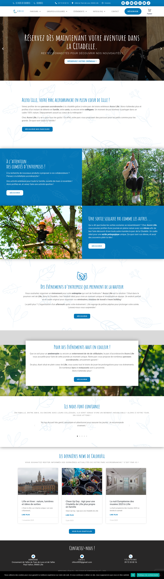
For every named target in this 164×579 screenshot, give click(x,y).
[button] (2, 48)
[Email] (82, 556)
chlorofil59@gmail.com (82, 562)
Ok (133, 575)
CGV (104, 571)
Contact (115, 11)
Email (82, 560)
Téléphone (130, 560)
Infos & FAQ (99, 11)
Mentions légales (66, 571)
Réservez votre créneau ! (82, 61)
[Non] (160, 575)
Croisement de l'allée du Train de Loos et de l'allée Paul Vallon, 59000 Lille (33, 563)
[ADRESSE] (33, 556)
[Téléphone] (131, 556)
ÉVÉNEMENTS (80, 11)
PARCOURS (35, 11)
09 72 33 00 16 (131, 562)
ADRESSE (33, 560)
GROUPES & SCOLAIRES (57, 11)
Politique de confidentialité (88, 571)
